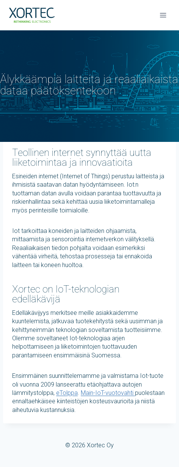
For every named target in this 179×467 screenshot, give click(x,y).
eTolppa (67, 392)
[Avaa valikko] (163, 15)
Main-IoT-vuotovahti (108, 392)
